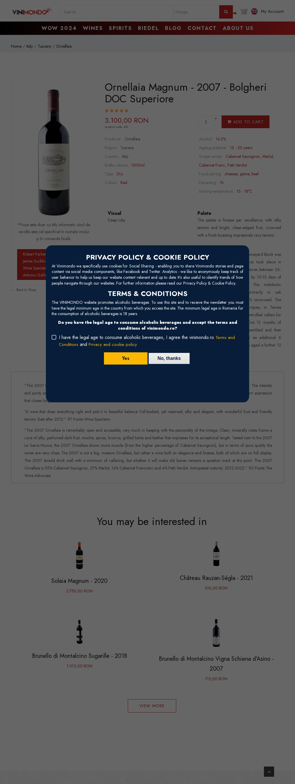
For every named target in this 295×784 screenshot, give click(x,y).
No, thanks (169, 358)
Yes (124, 358)
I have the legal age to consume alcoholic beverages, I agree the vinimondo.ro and (147, 341)
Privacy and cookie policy (115, 344)
